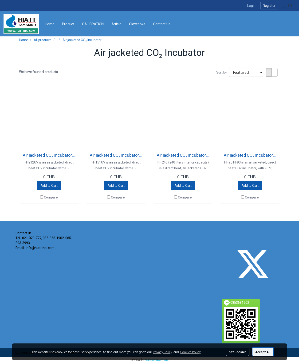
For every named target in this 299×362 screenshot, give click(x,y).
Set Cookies (237, 352)
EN (287, 5)
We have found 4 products (38, 72)
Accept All (263, 352)
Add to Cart (49, 185)
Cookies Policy (190, 352)
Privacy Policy (162, 352)
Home (49, 24)
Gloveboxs (137, 24)
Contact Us (161, 24)
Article (116, 24)
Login (251, 6)
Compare (51, 197)
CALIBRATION (93, 24)
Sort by (222, 72)
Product (68, 24)
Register (269, 6)
